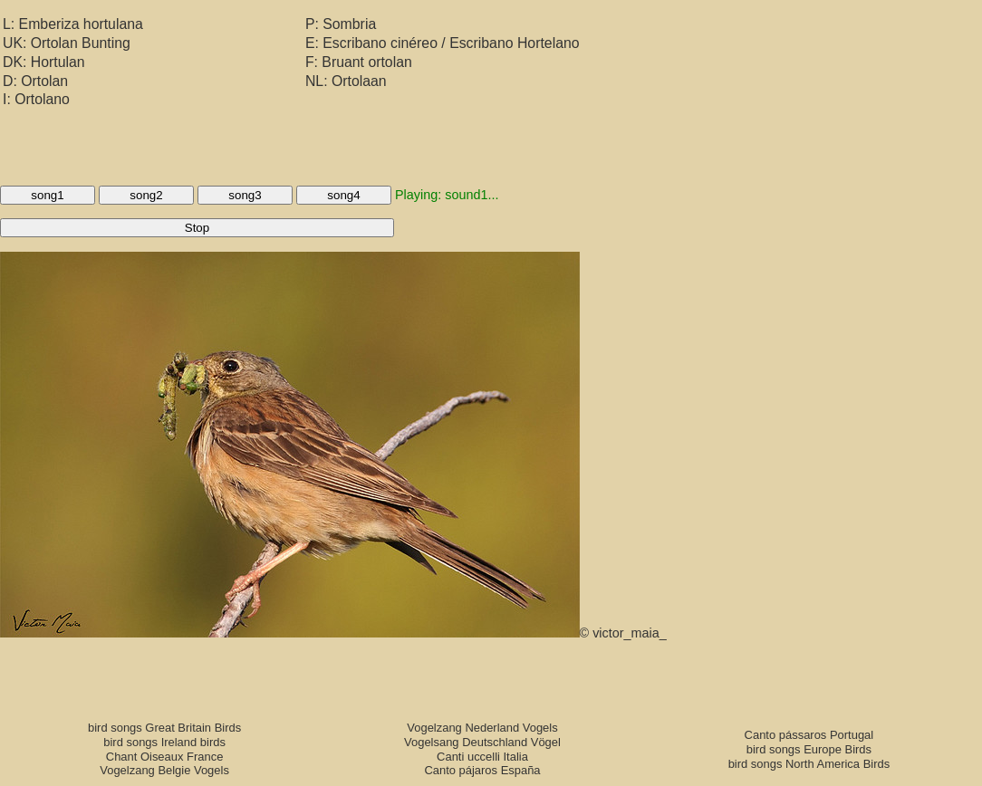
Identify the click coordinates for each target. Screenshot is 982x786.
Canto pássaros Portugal (809, 735)
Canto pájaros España (482, 770)
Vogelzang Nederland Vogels (482, 727)
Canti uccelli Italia (482, 756)
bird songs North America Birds (809, 764)
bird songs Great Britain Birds (164, 727)
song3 (244, 195)
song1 (47, 195)
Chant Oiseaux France (165, 756)
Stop (197, 228)
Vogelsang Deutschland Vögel (482, 742)
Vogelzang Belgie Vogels (164, 770)
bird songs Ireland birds (164, 742)
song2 (146, 195)
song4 (343, 195)
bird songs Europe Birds (808, 749)
